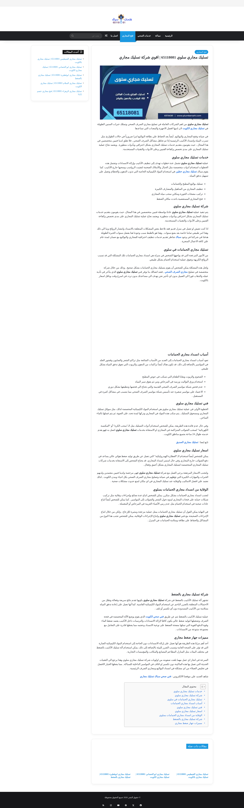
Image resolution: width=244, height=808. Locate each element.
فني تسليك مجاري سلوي (189, 707)
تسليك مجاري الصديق (187, 442)
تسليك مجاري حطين (186, 171)
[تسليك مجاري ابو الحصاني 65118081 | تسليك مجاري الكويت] (152, 761)
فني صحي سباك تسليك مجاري (155, 676)
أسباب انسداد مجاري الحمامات (186, 703)
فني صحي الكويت (154, 616)
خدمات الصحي (144, 36)
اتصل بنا (114, 36)
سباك (178, 237)
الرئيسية (168, 36)
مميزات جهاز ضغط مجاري (188, 723)
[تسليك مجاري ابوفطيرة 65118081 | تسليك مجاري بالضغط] (113, 761)
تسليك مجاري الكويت (193, 128)
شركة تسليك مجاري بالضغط (187, 719)
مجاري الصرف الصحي (176, 272)
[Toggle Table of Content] (201, 686)
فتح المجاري (127, 36)
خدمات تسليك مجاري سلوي (188, 691)
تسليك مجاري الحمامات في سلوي (184, 699)
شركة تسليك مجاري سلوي (188, 695)
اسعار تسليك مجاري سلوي (188, 711)
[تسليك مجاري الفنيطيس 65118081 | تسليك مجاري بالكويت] (191, 761)
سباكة (158, 36)
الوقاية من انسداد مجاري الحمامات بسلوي (180, 715)
